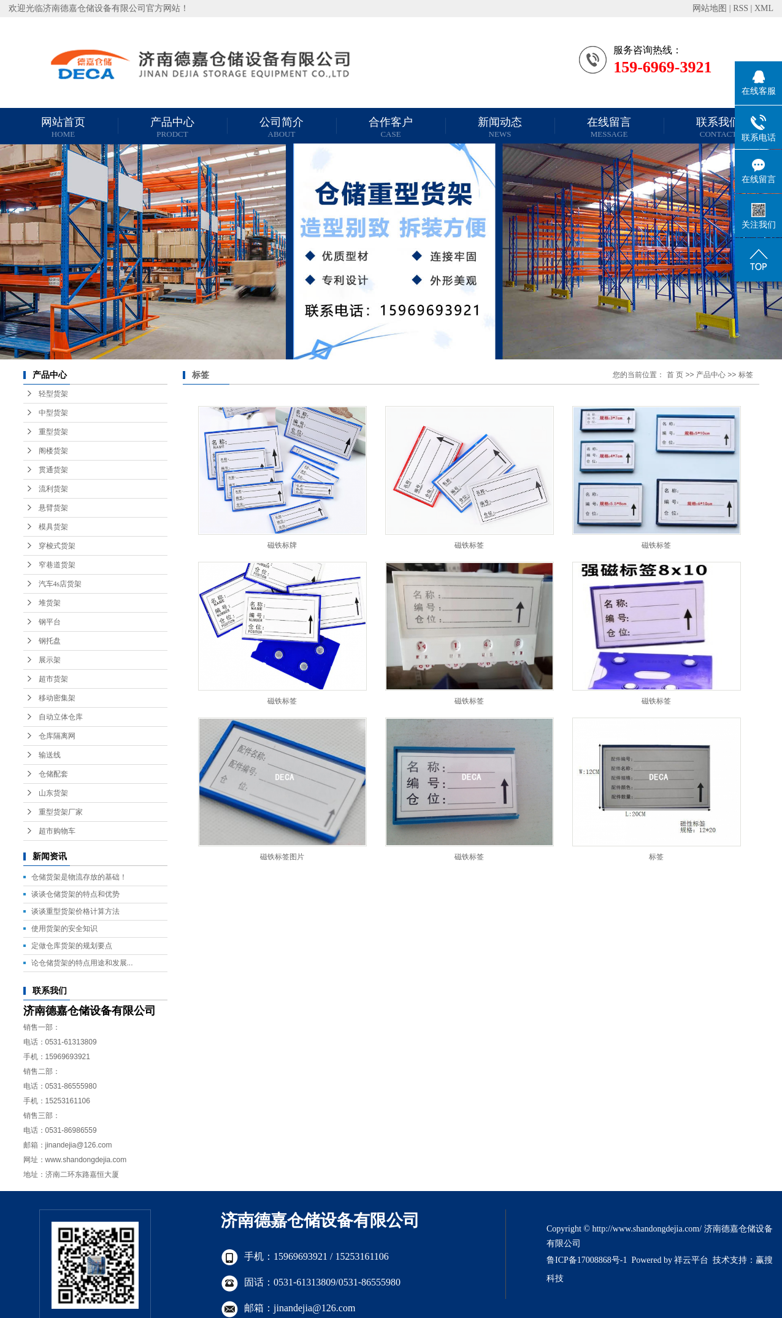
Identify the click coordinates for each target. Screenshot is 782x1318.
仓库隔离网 (57, 736)
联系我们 (718, 127)
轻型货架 (53, 393)
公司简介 (281, 127)
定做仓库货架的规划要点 (71, 945)
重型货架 (53, 431)
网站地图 (709, 8)
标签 (745, 374)
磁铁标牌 (282, 545)
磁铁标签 (469, 545)
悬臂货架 (53, 508)
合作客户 (390, 127)
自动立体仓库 (61, 717)
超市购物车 (57, 831)
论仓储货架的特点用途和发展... (82, 963)
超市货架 (53, 679)
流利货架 (53, 489)
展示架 (50, 660)
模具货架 (53, 527)
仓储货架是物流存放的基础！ (79, 877)
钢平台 (50, 622)
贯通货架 (53, 470)
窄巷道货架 (57, 565)
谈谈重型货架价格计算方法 (75, 911)
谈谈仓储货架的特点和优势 (75, 894)
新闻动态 (499, 127)
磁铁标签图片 (282, 856)
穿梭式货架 (57, 546)
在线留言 (609, 127)
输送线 (50, 755)
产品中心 (172, 127)
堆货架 (50, 603)
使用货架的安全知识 (64, 928)
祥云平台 (691, 1260)
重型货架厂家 (61, 812)
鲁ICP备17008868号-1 (586, 1260)
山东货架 (53, 793)
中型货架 (53, 412)
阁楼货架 (53, 450)
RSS (740, 8)
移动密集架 (57, 698)
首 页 (675, 374)
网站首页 (63, 127)
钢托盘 (50, 641)
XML (763, 8)
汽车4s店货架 (60, 584)
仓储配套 (53, 774)
